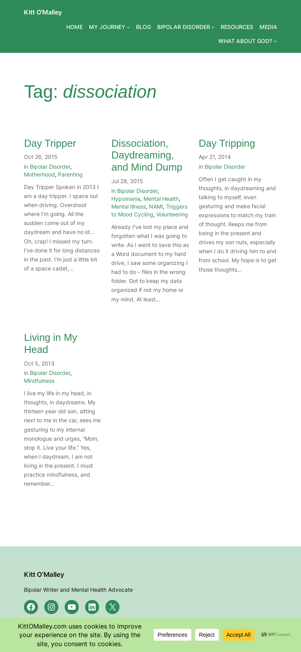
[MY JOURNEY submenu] (128, 27)
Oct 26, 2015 (41, 156)
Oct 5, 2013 (39, 363)
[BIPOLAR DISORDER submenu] (213, 27)
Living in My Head (50, 343)
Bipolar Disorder (50, 166)
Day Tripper (50, 143)
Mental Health (161, 198)
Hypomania (125, 198)
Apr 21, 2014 (215, 156)
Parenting (70, 174)
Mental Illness (128, 206)
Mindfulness (39, 380)
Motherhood (39, 174)
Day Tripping (227, 143)
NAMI (156, 206)
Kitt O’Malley (43, 12)
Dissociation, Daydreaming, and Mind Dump (146, 155)
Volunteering (172, 214)
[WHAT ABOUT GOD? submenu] (275, 41)
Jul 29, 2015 (127, 181)
